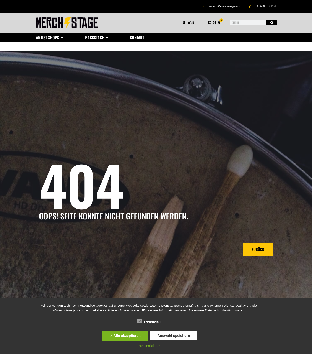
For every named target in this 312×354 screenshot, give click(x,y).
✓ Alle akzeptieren (125, 336)
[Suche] (271, 22)
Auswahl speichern (173, 336)
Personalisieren (149, 345)
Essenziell (149, 321)
